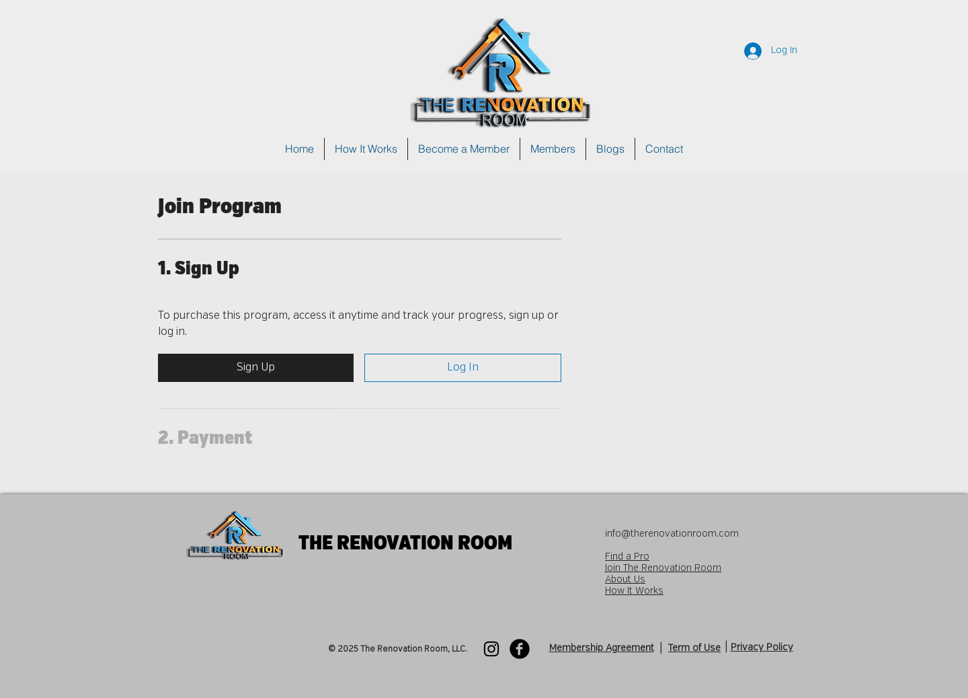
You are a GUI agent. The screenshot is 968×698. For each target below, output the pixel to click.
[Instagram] (491, 649)
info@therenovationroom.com (672, 534)
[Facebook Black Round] (520, 649)
